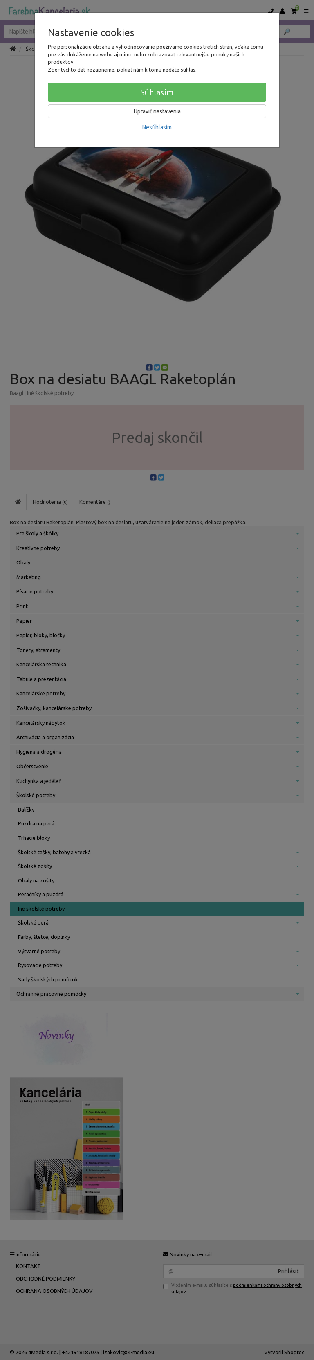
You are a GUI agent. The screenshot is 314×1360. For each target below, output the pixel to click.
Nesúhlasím (157, 127)
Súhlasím (157, 92)
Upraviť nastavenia (157, 111)
